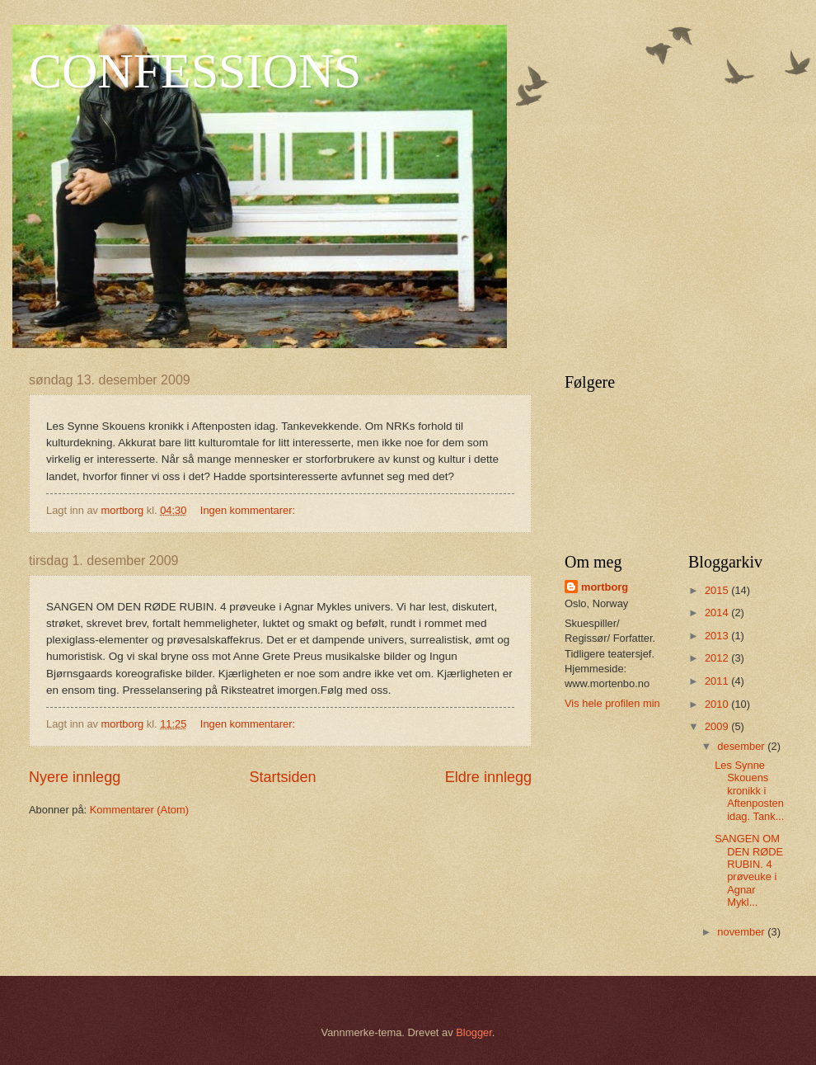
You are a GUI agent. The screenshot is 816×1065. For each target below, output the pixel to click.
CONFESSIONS (195, 71)
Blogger (474, 1032)
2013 (718, 635)
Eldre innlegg (488, 777)
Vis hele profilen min (612, 703)
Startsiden (282, 777)
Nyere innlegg (74, 777)
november (742, 932)
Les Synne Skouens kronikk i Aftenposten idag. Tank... (749, 790)
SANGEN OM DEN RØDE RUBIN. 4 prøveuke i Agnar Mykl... (749, 870)
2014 (718, 612)
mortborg (604, 587)
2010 (718, 704)
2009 (718, 726)
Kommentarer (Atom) (139, 809)
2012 (718, 658)
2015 (718, 590)
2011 (718, 681)
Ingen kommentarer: (249, 510)
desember (742, 746)
